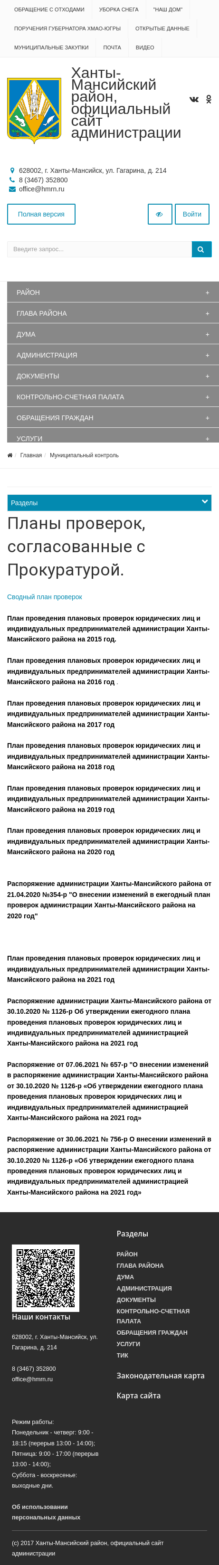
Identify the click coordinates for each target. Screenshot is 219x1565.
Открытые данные (162, 28)
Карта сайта (139, 1396)
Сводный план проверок (44, 597)
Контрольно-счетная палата (70, 397)
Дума (26, 334)
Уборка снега (119, 9)
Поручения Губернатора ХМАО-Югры (67, 28)
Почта (112, 47)
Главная (31, 455)
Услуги (29, 439)
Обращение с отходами (49, 9)
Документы (38, 376)
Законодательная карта (161, 1376)
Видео (145, 47)
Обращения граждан (55, 418)
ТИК (122, 1355)
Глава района (42, 313)
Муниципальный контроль (84, 455)
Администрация (47, 355)
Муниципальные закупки (51, 47)
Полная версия (41, 214)
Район (28, 292)
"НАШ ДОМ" (168, 9)
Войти (192, 214)
